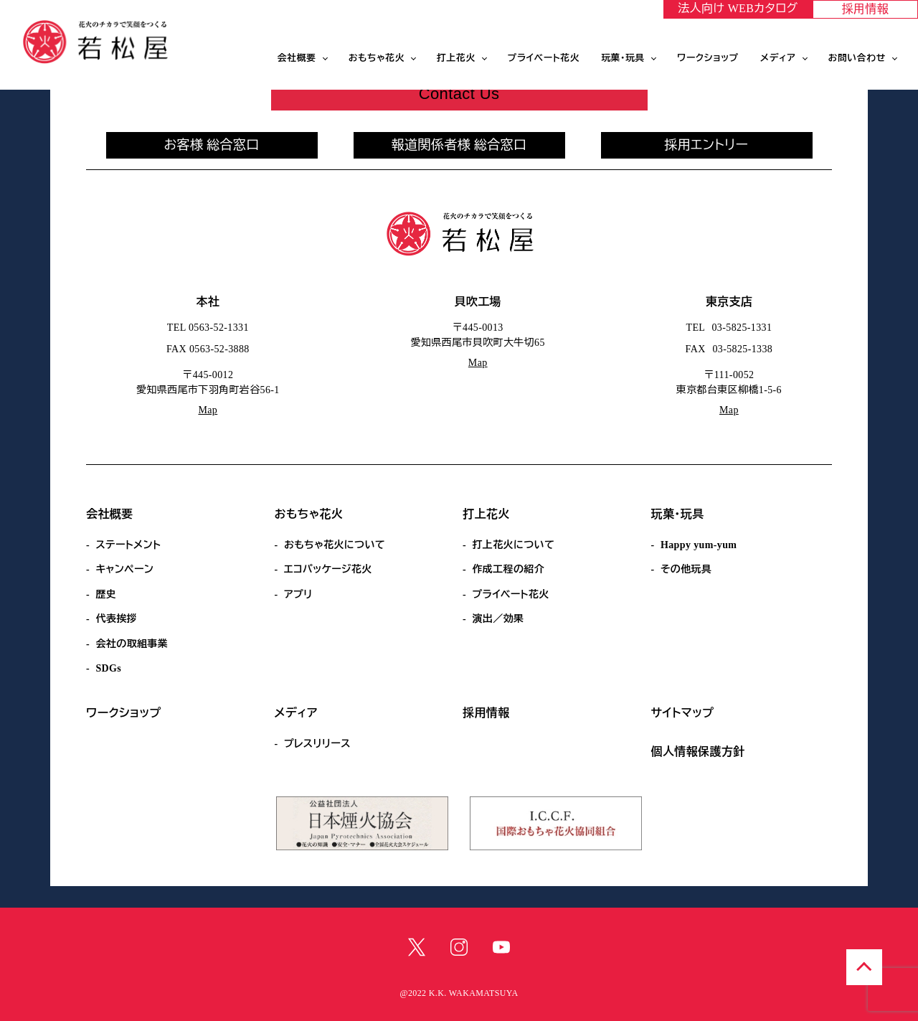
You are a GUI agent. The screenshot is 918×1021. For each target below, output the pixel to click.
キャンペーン (124, 569)
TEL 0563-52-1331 (208, 327)
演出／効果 (498, 618)
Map (207, 410)
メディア (778, 58)
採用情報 (865, 9)
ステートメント (128, 545)
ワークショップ (708, 58)
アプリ (298, 594)
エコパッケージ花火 (328, 569)
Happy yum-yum (699, 545)
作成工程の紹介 (508, 569)
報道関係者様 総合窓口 (459, 145)
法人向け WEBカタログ (738, 8)
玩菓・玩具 (623, 58)
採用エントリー (707, 145)
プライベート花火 (543, 58)
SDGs (108, 668)
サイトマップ (682, 713)
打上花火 (456, 58)
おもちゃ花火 (376, 58)
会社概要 (297, 58)
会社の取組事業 (131, 644)
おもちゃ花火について (334, 545)
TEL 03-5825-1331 (729, 327)
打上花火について (513, 545)
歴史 (105, 594)
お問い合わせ (857, 58)
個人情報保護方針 (698, 751)
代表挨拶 (116, 618)
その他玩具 (686, 569)
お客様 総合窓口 (211, 145)
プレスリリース (317, 743)
